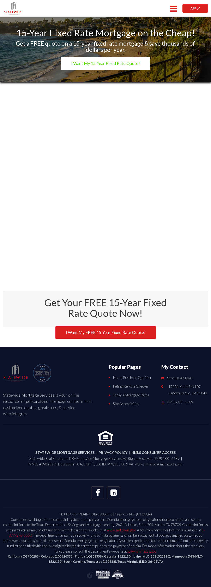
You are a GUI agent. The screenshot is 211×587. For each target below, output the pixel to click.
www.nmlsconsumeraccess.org (158, 464)
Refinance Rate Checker (131, 386)
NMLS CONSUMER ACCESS (154, 452)
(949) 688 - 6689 (180, 402)
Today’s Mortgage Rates (131, 395)
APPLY (195, 8)
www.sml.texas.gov (121, 530)
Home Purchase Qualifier (132, 377)
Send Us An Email (180, 378)
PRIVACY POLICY (113, 452)
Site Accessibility (126, 404)
